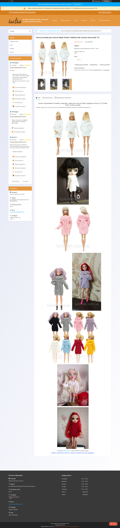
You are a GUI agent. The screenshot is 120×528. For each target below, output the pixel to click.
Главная (54, 20)
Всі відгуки (25, 181)
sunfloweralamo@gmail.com (17, 212)
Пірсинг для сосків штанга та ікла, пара (20, 81)
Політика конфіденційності (73, 526)
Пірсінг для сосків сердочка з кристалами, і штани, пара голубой (21, 75)
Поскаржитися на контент (60, 526)
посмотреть (77, 4)
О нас (75, 20)
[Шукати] (30, 31)
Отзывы (93, 20)
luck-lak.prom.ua (67, 450)
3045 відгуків (97, 1)
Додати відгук (15, 181)
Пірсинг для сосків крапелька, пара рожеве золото (19, 78)
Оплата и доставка (104, 20)
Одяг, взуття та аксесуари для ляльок (50, 30)
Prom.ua (68, 523)
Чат (113, 524)
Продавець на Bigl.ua (60, 525)
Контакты (84, 20)
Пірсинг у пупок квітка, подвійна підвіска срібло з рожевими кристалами (19, 121)
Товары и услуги (65, 20)
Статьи (12, 52)
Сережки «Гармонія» (17, 151)
